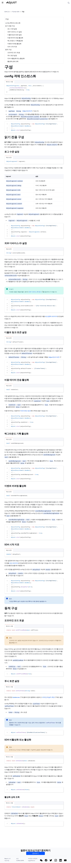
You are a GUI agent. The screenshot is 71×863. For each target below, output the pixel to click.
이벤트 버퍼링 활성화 (14, 44)
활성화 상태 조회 (12, 61)
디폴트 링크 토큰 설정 (14, 35)
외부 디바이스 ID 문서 (36, 292)
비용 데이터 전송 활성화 (15, 38)
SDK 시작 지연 (12, 47)
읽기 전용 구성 (10, 26)
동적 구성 (8, 49)
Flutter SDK (15, 11)
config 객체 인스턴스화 (12, 23)
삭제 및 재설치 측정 (49, 697)
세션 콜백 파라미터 (51, 316)
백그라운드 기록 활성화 (15, 41)
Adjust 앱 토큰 (28, 111)
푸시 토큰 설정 (12, 55)
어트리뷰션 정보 (25, 411)
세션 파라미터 (13, 563)
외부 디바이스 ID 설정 (14, 32)
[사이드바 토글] (2, 2)
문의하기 (35, 853)
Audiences (17, 697)
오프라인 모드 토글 (13, 52)
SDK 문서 (7, 11)
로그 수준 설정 (12, 29)
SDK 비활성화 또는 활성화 (16, 58)
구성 (23, 11)
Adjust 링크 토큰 (54, 357)
